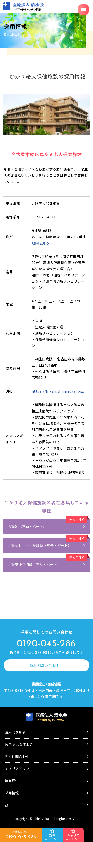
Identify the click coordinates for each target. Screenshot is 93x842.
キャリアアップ (17, 768)
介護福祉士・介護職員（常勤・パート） (39, 545)
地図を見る (40, 242)
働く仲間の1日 (16, 756)
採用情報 (12, 792)
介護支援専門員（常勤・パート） (34, 564)
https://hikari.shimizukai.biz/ (58, 390)
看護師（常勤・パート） (27, 526)
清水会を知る (15, 732)
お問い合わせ (48, 665)
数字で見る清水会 (19, 744)
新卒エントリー (52, 837)
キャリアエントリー (73, 837)
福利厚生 (12, 780)
